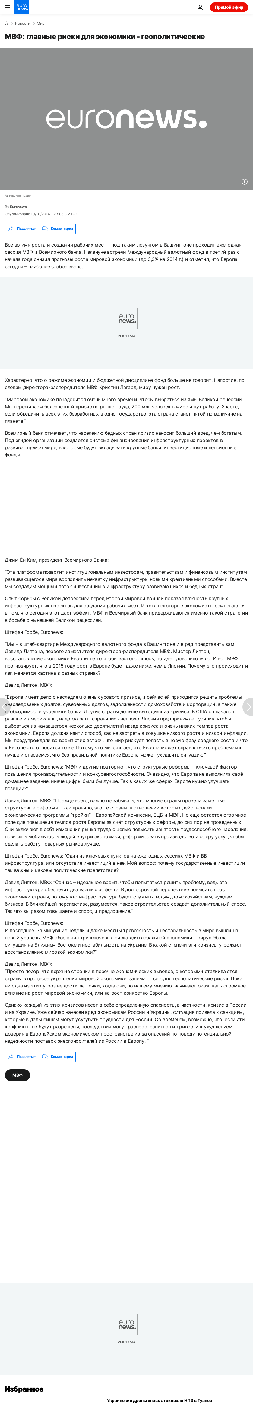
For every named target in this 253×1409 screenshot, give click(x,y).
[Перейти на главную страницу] (21, 7)
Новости (22, 23)
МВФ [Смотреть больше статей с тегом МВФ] (17, 1075)
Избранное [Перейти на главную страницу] (24, 1389)
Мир (40, 23)
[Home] (6, 23)
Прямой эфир (229, 7)
